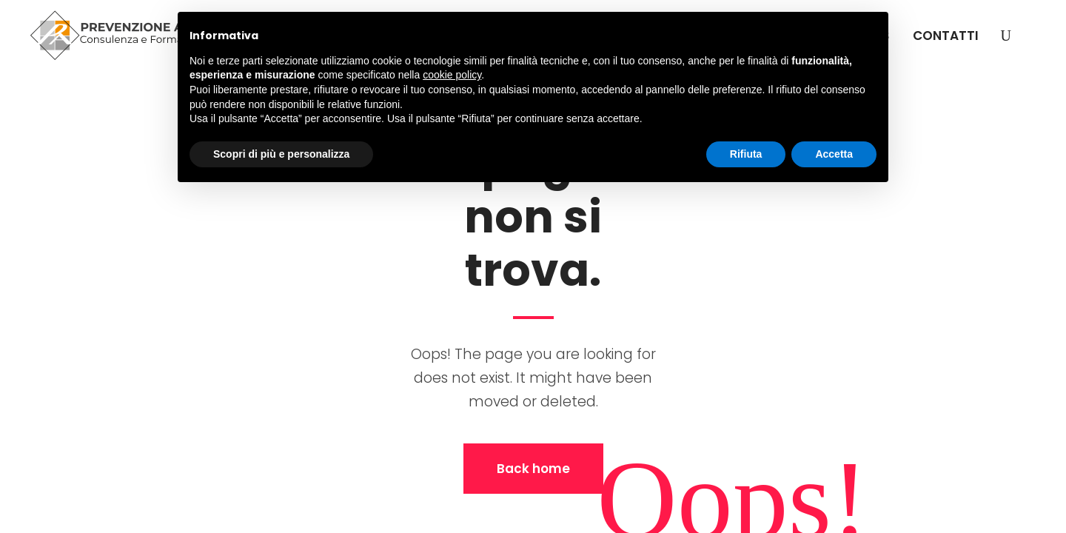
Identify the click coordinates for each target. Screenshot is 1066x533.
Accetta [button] (834, 154)
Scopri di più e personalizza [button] (281, 154)
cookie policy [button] (452, 75)
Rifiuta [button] (746, 154)
